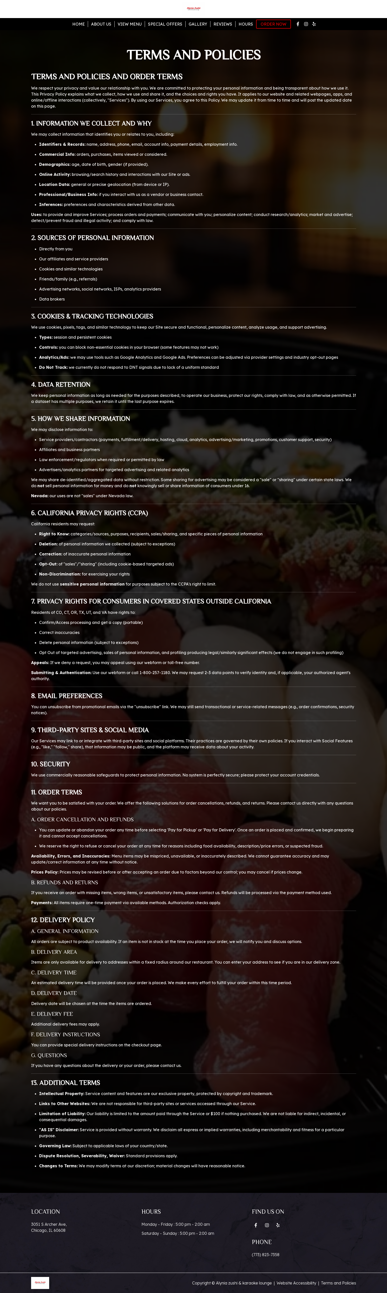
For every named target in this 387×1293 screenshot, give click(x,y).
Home (78, 24)
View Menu (130, 24)
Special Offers (165, 24)
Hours (246, 24)
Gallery (198, 24)
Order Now (273, 24)
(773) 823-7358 (265, 1254)
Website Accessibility (296, 1282)
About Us (101, 24)
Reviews (222, 24)
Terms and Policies (338, 1282)
